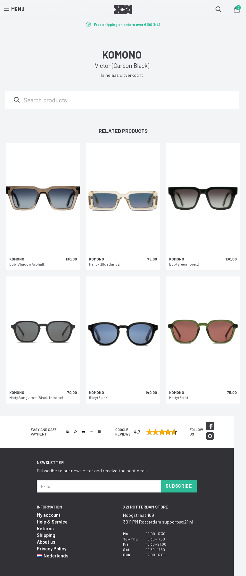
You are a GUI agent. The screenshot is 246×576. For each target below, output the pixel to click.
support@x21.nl (177, 521)
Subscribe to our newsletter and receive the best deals (92, 470)
